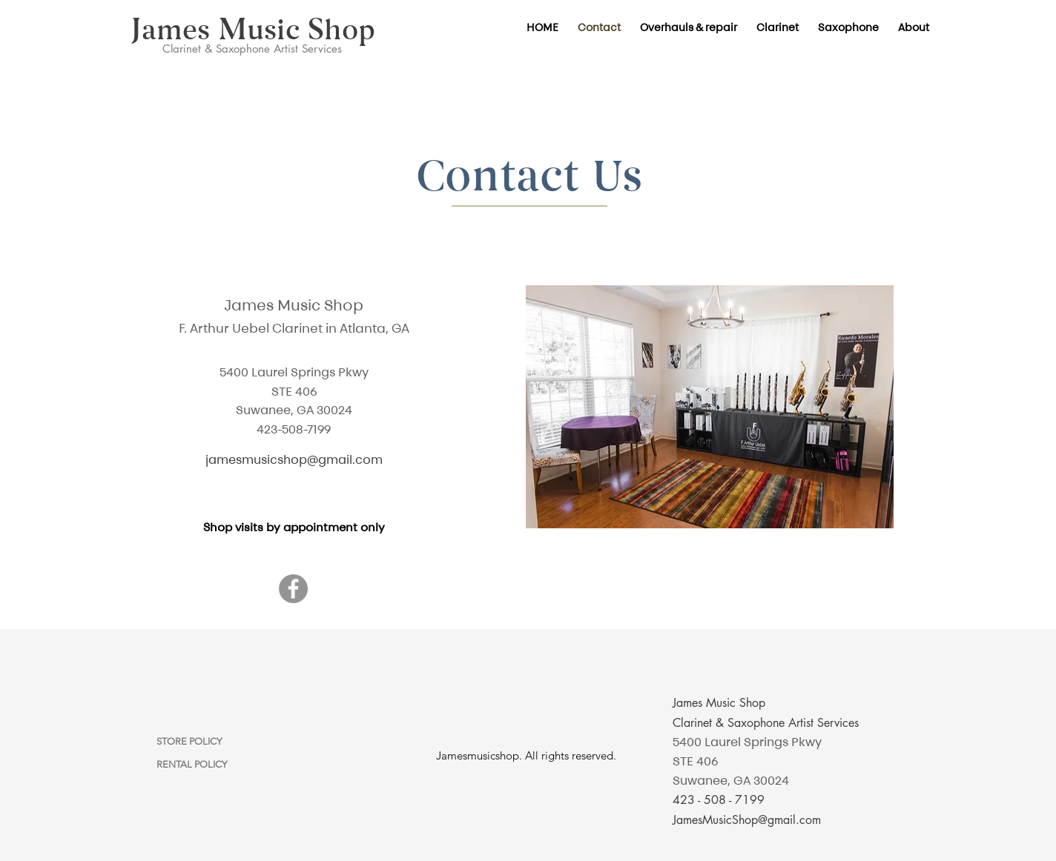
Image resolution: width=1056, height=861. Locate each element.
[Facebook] (293, 588)
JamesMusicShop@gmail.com (747, 820)
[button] (777, 27)
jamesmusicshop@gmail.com (294, 459)
